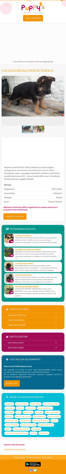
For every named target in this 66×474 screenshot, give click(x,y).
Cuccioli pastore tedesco (23, 235)
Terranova (9, 416)
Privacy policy (46, 457)
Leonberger (36, 429)
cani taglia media (16, 320)
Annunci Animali (26, 61)
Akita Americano (11, 421)
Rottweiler (9, 404)
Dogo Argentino (39, 416)
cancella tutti (8, 449)
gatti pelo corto (16, 343)
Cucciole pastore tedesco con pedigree (28, 249)
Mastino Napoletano (28, 425)
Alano (18, 412)
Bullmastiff (9, 412)
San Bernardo (25, 421)
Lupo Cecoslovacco (52, 412)
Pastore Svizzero (54, 416)
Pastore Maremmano (51, 404)
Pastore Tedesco (22, 404)
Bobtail (8, 429)
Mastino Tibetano (11, 425)
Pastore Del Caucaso (23, 416)
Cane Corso (9, 408)
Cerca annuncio (33, 18)
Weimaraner (28, 412)
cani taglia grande (46, 61)
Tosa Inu (33, 433)
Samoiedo (39, 412)
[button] (62, 100)
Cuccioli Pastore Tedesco (23, 275)
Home (15, 61)
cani (36, 61)
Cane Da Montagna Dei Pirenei (16, 433)
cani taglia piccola (17, 315)
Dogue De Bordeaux (46, 425)
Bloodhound (43, 433)
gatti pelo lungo (16, 348)
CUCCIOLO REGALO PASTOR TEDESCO (27, 70)
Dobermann (30, 408)
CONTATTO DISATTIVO (15, 216)
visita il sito (12, 383)
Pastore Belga (35, 404)
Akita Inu (20, 408)
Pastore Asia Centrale (21, 429)
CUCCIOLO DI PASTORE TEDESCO (27, 286)
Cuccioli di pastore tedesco (24, 263)
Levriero (54, 421)
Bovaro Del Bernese (45, 408)
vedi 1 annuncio (20, 449)
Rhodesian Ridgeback (40, 421)
